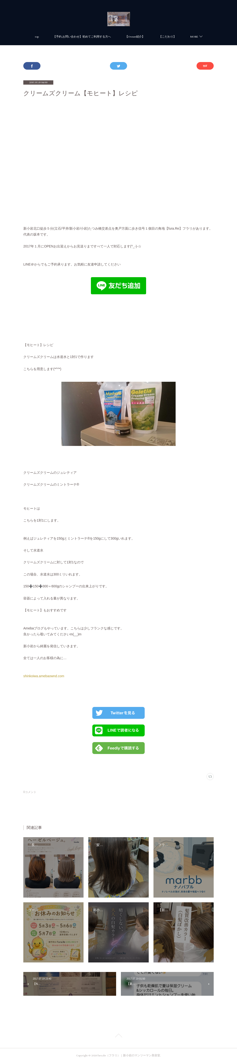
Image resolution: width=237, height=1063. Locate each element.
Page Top (118, 1036)
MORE (194, 36)
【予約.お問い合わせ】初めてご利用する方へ (82, 36)
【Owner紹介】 (135, 36)
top (37, 36)
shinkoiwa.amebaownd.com (43, 676)
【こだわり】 (167, 36)
